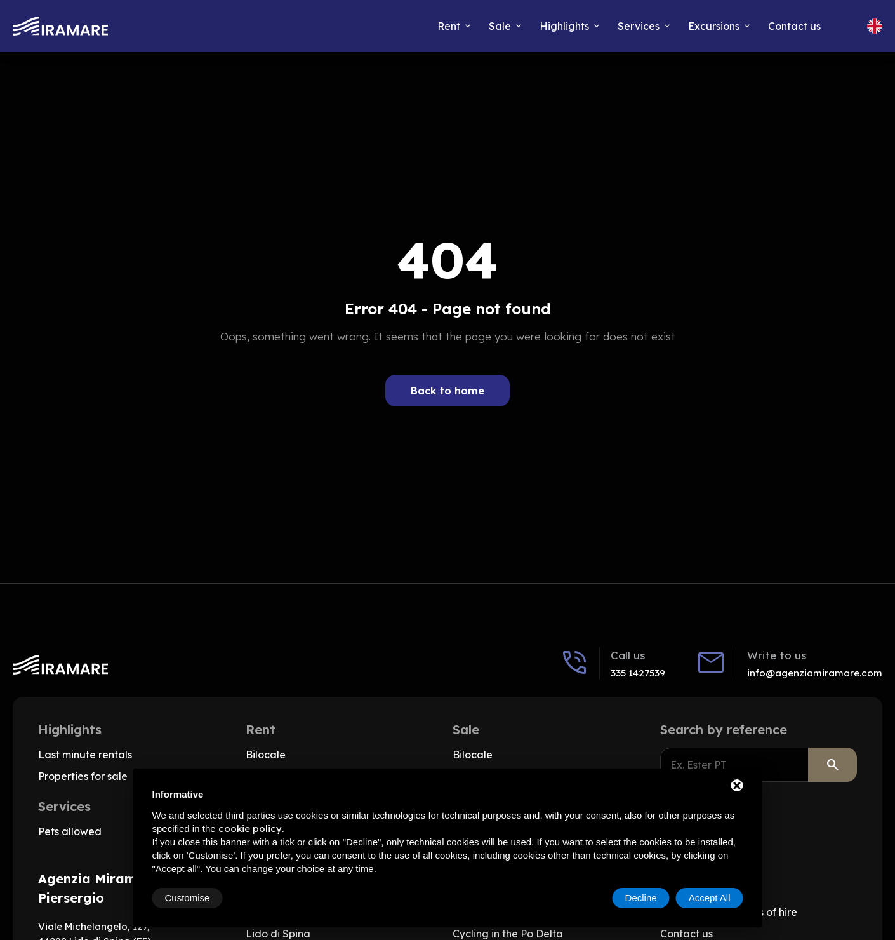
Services (639, 26)
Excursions (713, 26)
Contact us (794, 26)
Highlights (564, 26)
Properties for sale (83, 776)
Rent (448, 26)
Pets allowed (70, 831)
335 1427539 (638, 673)
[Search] (832, 765)
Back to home (447, 390)
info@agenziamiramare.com (814, 673)
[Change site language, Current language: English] (874, 26)
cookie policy (250, 828)
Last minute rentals (85, 754)
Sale (500, 26)
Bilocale (266, 754)
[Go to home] (60, 26)
